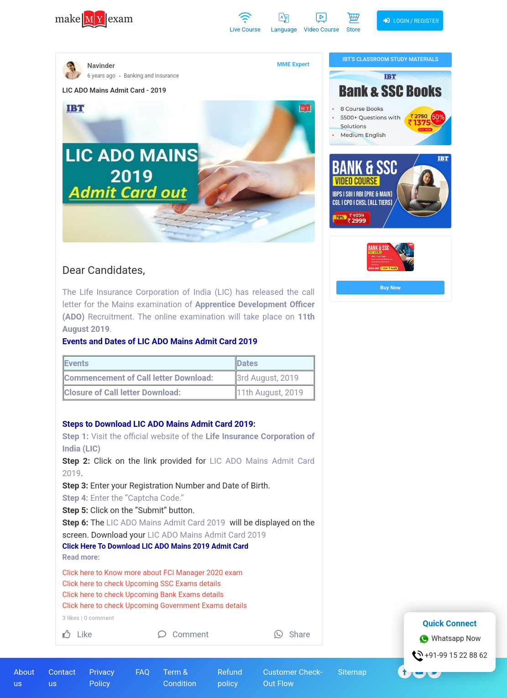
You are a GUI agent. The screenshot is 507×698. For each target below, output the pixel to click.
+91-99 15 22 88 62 (449, 656)
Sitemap (352, 672)
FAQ (143, 672)
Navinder (101, 66)
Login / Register (410, 20)
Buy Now (390, 287)
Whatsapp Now (449, 639)
